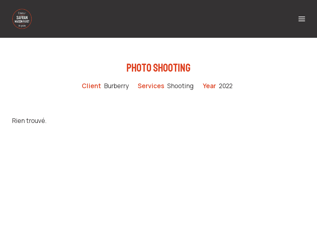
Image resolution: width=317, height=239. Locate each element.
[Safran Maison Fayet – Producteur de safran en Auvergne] (22, 19)
